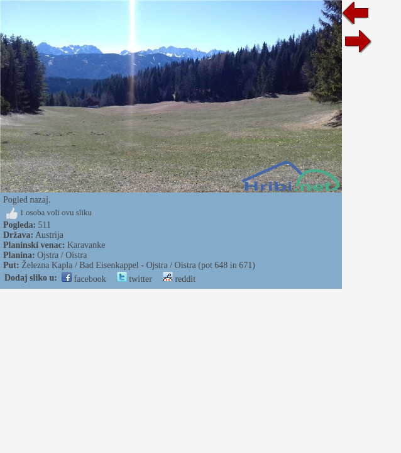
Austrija (49, 235)
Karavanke (86, 245)
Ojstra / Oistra (62, 255)
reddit (179, 279)
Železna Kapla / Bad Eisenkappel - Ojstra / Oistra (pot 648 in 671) (138, 265)
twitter (134, 279)
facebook (84, 279)
